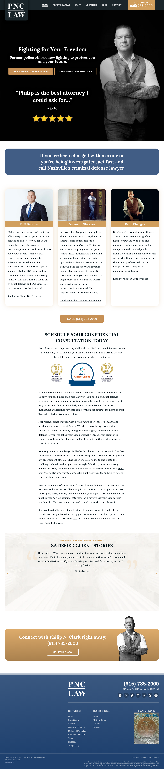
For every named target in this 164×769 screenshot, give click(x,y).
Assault (71, 724)
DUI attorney (26, 275)
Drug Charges (74, 720)
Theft (70, 738)
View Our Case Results (75, 71)
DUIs (70, 716)
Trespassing (73, 746)
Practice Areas (61, 5)
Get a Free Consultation (31, 71)
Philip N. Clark (99, 720)
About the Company (151, 757)
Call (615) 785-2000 (82, 319)
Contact (116, 5)
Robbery (72, 742)
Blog (104, 5)
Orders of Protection (77, 731)
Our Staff (97, 724)
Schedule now (62, 652)
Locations (91, 5)
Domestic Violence (76, 727)
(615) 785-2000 (141, 4)
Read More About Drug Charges (130, 278)
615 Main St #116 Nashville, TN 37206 (141, 689)
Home (45, 5)
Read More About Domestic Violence (80, 300)
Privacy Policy (137, 757)
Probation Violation (76, 735)
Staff (78, 5)
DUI (75, 518)
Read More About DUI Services (24, 296)
